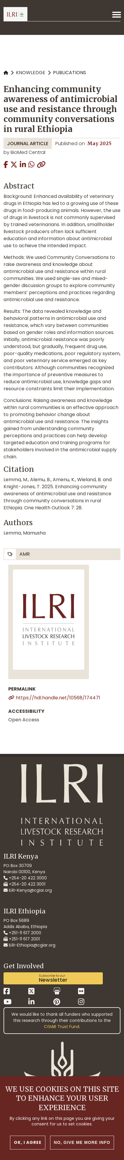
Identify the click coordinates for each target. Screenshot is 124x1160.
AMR (24, 554)
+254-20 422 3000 (25, 878)
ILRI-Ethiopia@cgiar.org (29, 945)
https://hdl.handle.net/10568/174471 (58, 697)
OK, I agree (28, 1142)
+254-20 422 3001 (24, 884)
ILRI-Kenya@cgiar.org (28, 890)
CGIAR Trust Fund (61, 1027)
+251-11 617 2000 (22, 933)
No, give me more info (82, 1142)
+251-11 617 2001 (22, 939)
